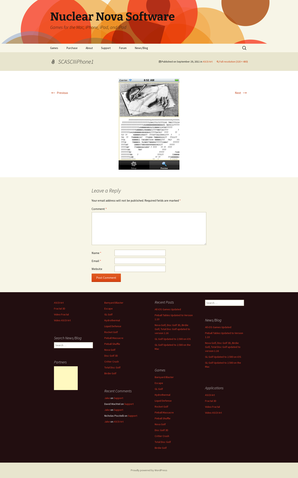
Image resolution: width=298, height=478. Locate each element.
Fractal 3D (59, 308)
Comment (99, 209)
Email (96, 261)
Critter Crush (111, 361)
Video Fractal (61, 314)
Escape (108, 308)
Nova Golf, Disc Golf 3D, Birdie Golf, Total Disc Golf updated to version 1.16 (172, 329)
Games (54, 48)
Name (96, 253)
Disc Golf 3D (111, 355)
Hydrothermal (112, 320)
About (89, 48)
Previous (59, 93)
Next (241, 93)
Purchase (72, 48)
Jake (107, 398)
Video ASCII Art (62, 320)
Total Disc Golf (112, 367)
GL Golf (108, 314)
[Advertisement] (66, 378)
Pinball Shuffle (112, 344)
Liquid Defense (112, 326)
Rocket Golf (111, 332)
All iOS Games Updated (168, 309)
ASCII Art (207, 61)
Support (106, 48)
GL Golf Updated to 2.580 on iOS (173, 339)
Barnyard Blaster (113, 302)
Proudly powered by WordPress (149, 470)
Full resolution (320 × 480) (233, 61)
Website (97, 269)
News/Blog (141, 48)
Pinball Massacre (113, 338)
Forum (123, 48)
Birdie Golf (110, 373)
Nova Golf (109, 349)
